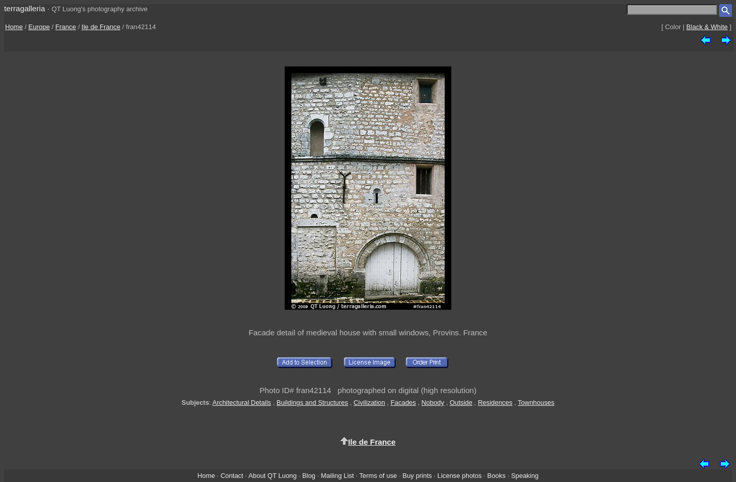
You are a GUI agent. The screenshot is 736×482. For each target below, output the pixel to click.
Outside (461, 402)
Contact (231, 475)
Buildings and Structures (312, 402)
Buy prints (417, 475)
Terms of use (378, 475)
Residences (495, 402)
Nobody (432, 402)
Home (14, 27)
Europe (39, 27)
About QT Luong (272, 475)
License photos (460, 475)
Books (496, 475)
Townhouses (536, 402)
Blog (308, 475)
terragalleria (24, 8)
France (65, 27)
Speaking (525, 475)
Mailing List (337, 475)
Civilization (369, 402)
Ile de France (101, 27)
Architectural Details (242, 402)
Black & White (707, 27)
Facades (403, 402)
